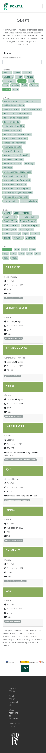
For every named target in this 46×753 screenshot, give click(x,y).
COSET (9, 590)
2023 (17, 249)
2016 (37, 253)
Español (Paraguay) (30, 225)
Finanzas (29, 76)
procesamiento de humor (15, 184)
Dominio (6, 69)
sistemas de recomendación (16, 197)
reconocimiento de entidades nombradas (22, 101)
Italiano (7, 237)
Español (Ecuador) (28, 221)
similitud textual (11, 201)
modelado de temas (12, 163)
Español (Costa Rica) (29, 217)
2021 (33, 249)
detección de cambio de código (17, 113)
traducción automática (13, 159)
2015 (6, 258)
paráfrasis (8, 167)
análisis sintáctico (11, 109)
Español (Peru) (10, 229)
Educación (8, 76)
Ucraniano (30, 237)
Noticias (15, 85)
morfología (29, 163)
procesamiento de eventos (15, 176)
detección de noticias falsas (16, 117)
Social (24, 85)
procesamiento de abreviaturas (17, 172)
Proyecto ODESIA (12, 690)
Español (7, 212)
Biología (7, 72)
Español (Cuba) (10, 221)
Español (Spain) (26, 229)
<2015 (14, 258)
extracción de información (15, 138)
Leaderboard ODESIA (14, 725)
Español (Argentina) (22, 212)
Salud (31, 81)
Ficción (19, 76)
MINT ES (10, 385)
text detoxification (29, 201)
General (22, 81)
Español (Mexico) (11, 225)
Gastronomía (9, 81)
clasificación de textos (31, 109)
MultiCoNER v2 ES (15, 425)
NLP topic (6, 98)
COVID (17, 72)
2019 (14, 253)
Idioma (5, 210)
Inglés (25, 233)
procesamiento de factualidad (17, 180)
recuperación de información (16, 155)
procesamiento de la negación (17, 188)
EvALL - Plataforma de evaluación (13, 714)
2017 (29, 253)
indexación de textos (13, 151)
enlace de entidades (12, 130)
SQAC (8, 469)
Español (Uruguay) (12, 233)
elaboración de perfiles (14, 126)
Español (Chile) (10, 217)
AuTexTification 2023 (16, 348)
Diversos (27, 72)
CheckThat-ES (13, 550)
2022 (25, 249)
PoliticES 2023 (13, 267)
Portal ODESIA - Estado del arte (13, 700)
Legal (6, 85)
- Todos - (7, 249)
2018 (21, 253)
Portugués (17, 237)
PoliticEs (10, 509)
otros (15, 89)
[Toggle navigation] (39, 6)
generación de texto (12, 147)
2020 (6, 253)
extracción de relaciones (14, 142)
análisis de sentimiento (14, 105)
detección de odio (11, 122)
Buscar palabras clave (11, 57)
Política (7, 89)
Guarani (35, 233)
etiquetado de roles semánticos (17, 134)
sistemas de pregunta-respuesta (18, 192)
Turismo (34, 85)
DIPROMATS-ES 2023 (16, 307)
